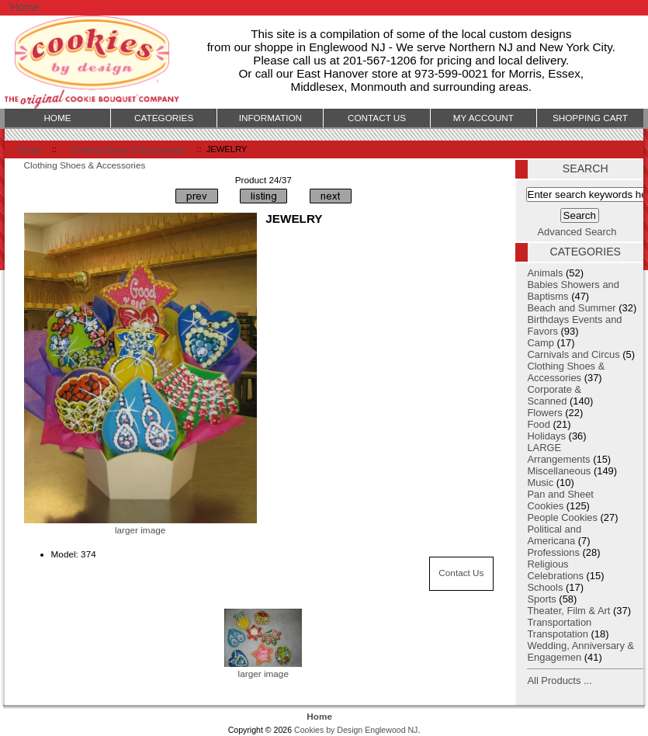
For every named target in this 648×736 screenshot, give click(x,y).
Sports (541, 599)
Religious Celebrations (555, 570)
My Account (483, 118)
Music (540, 482)
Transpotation (557, 634)
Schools (545, 587)
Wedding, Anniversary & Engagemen (580, 651)
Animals (545, 273)
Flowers (544, 412)
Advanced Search (577, 232)
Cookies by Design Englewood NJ (356, 729)
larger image (263, 668)
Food (538, 424)
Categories (163, 118)
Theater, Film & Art (568, 610)
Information (270, 118)
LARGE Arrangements (558, 453)
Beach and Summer (571, 308)
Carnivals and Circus (573, 354)
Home (25, 7)
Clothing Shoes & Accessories (127, 149)
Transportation (559, 622)
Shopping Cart (590, 118)
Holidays (546, 436)
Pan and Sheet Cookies (560, 500)
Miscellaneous (559, 471)
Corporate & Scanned (554, 395)
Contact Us (460, 573)
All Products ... (559, 680)
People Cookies (562, 517)
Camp (540, 343)
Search (585, 168)
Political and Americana (554, 535)
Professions (553, 552)
